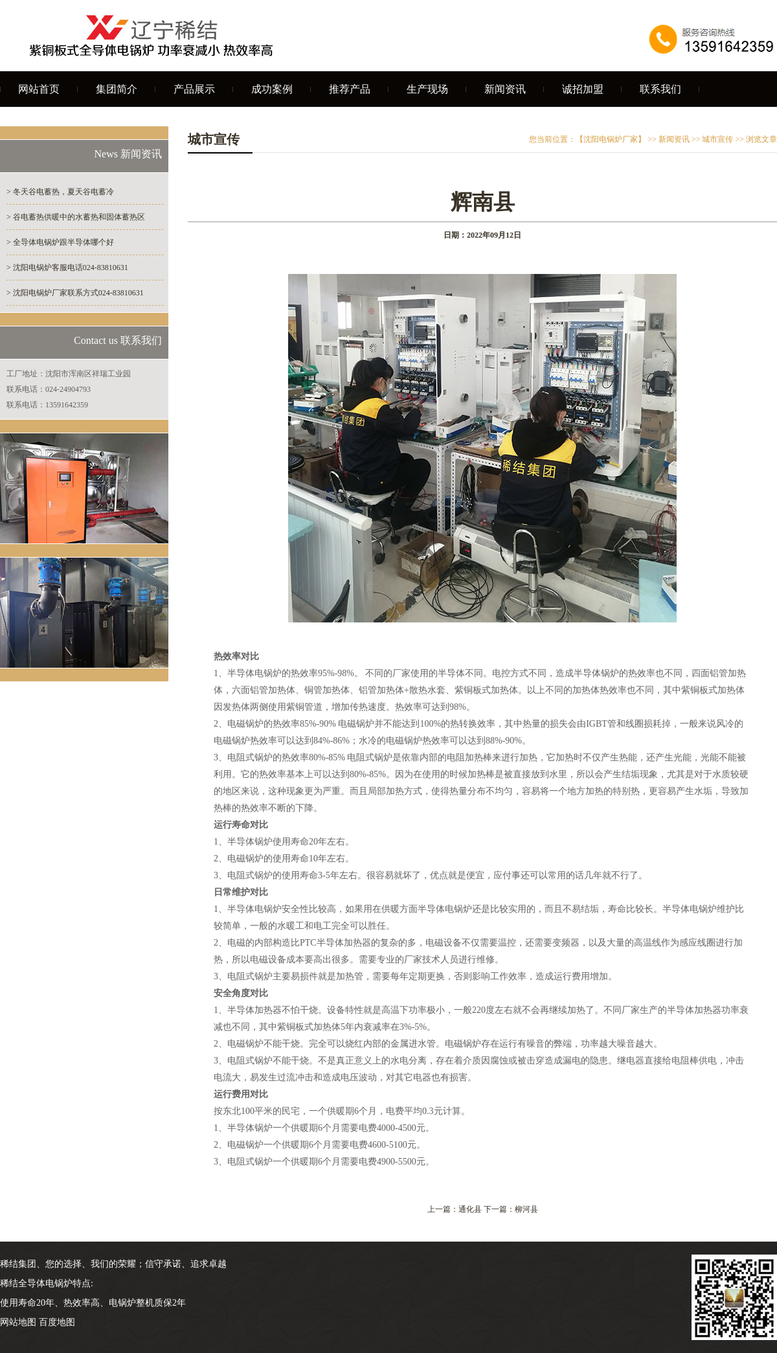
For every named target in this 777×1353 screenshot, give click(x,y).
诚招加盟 (582, 89)
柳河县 (526, 1209)
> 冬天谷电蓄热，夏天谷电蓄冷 (60, 191)
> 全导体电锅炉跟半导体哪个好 (60, 242)
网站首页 (39, 89)
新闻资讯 (505, 89)
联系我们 (660, 89)
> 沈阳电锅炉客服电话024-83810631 (67, 267)
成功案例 (272, 89)
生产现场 (427, 89)
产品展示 (194, 89)
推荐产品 (349, 89)
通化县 (470, 1209)
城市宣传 (717, 139)
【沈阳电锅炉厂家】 (611, 139)
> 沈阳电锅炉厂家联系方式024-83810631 (75, 292)
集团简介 (116, 89)
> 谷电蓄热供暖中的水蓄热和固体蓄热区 (75, 217)
